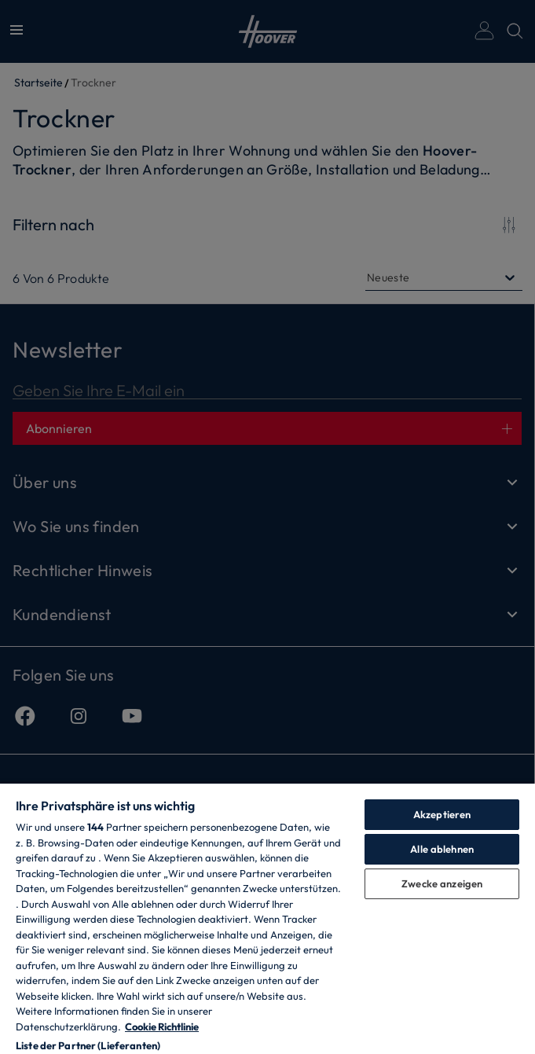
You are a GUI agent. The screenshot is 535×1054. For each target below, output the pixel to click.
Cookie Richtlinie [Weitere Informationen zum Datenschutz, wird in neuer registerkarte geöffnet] (162, 1026)
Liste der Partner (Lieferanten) (88, 1045)
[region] (267, 918)
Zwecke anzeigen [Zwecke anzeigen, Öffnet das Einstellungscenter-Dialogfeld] (441, 883)
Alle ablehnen (442, 849)
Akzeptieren (442, 814)
